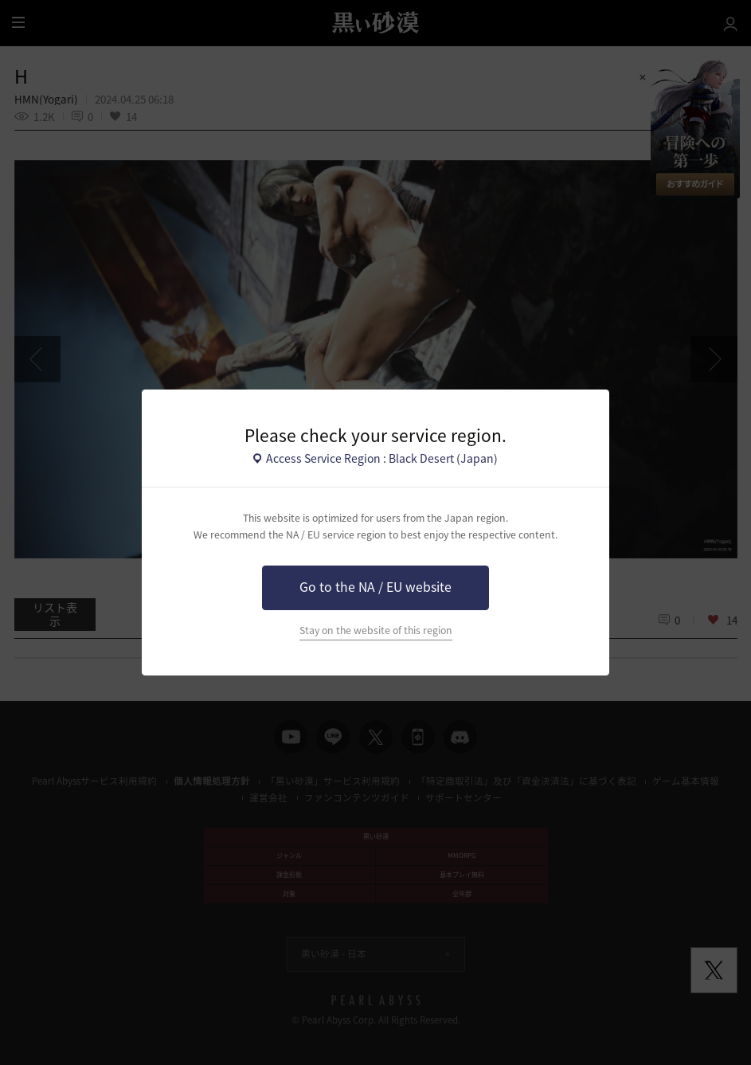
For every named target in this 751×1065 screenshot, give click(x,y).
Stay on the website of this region (375, 630)
